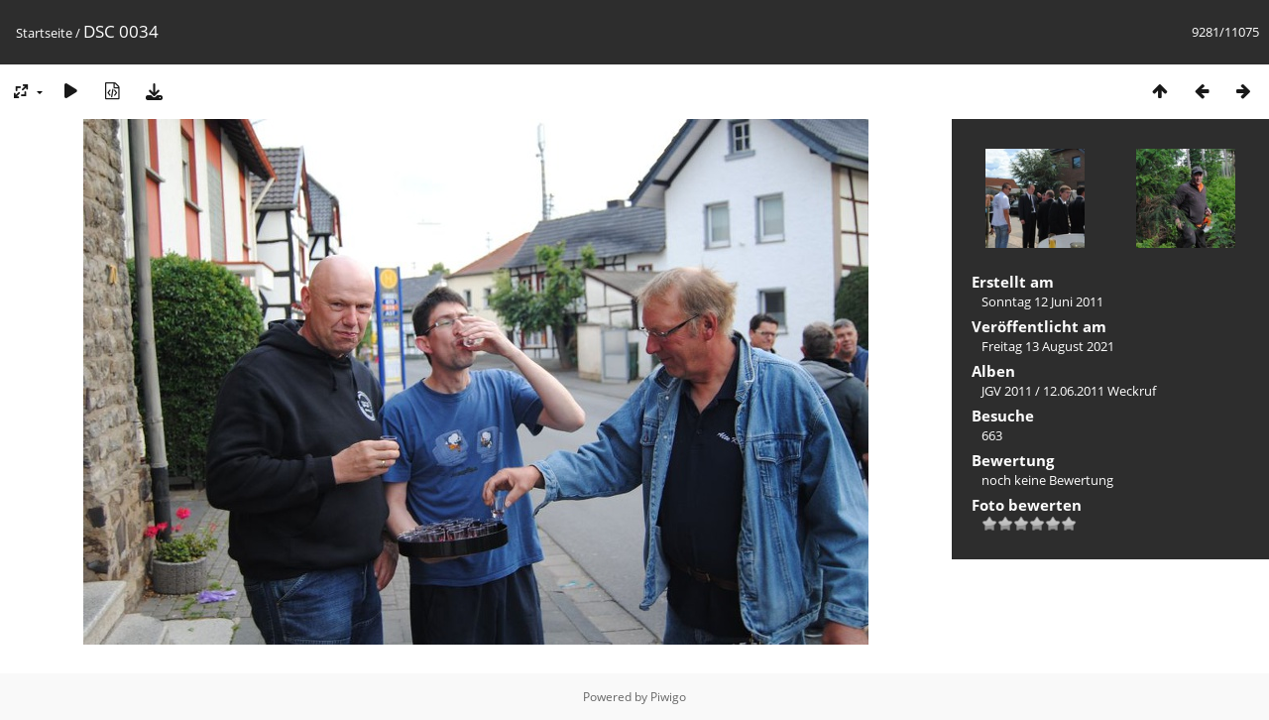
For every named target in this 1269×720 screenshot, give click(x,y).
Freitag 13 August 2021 (1047, 346)
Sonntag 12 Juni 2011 (1042, 301)
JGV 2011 (1006, 391)
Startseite (44, 33)
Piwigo (668, 696)
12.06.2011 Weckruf (1099, 391)
